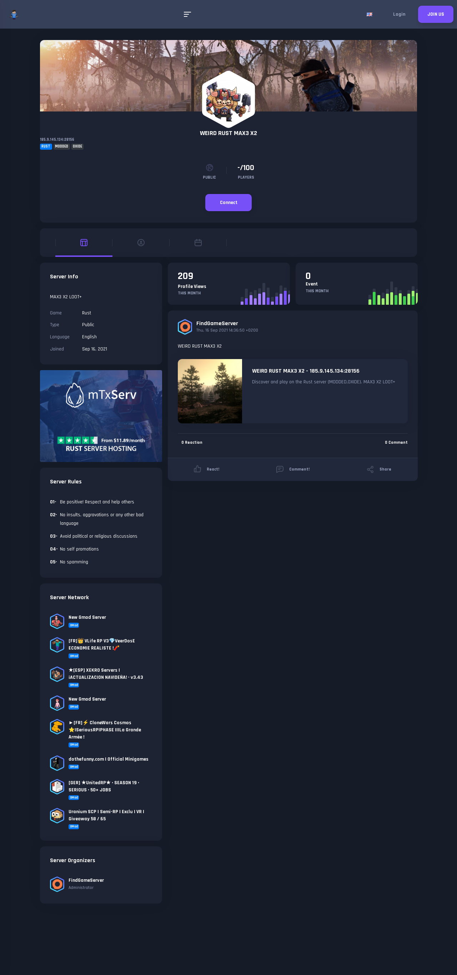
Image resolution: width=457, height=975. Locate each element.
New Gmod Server (87, 617)
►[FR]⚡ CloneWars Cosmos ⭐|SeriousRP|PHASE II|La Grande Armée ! (105, 730)
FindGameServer (217, 323)
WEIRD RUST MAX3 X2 (228, 133)
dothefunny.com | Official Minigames (109, 759)
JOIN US (435, 14)
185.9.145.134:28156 (57, 139)
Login (399, 14)
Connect (228, 202)
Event (312, 284)
